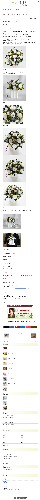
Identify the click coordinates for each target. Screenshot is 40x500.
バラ (34, 321)
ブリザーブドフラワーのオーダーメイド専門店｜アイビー (12, 9)
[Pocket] (28, 327)
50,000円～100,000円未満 (8, 424)
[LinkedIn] (22, 327)
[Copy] (34, 327)
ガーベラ (8, 363)
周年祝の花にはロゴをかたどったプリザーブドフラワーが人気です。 (12, 489)
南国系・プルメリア (9, 384)
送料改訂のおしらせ (6, 479)
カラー (7, 374)
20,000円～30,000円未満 (20, 321)
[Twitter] (6, 327)
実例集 (22, 9)
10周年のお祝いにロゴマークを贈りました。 (9, 486)
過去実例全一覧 (6, 445)
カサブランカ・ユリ (9, 358)
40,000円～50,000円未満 (8, 422)
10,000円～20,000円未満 (8, 415)
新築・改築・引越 (12, 321)
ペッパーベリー (33, 322)
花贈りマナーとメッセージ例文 (8, 469)
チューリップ (8, 379)
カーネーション (9, 368)
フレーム (6, 398)
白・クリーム (28, 321)
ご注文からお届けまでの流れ (8, 458)
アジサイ (31, 321)
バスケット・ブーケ (8, 408)
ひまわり (8, 353)
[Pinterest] (17, 327)
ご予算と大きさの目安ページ (20, 288)
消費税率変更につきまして (6, 482)
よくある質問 (5, 463)
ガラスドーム (7, 403)
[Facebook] (11, 327)
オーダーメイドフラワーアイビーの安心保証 (10, 456)
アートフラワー (8, 389)
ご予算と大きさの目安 (7, 454)
